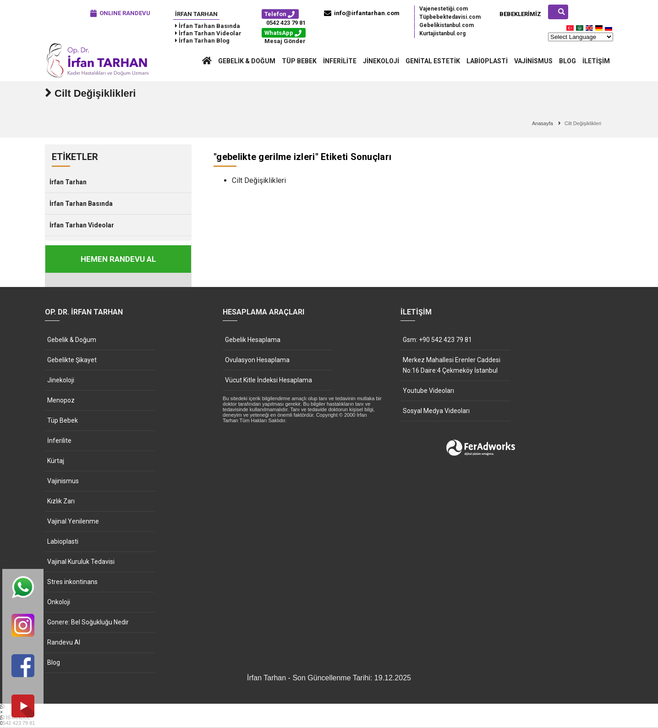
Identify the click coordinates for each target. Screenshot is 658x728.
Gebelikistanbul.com (446, 25)
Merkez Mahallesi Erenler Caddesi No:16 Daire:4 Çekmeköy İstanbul (451, 365)
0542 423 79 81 (286, 22)
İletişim (596, 61)
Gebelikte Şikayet (72, 360)
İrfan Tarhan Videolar (81, 225)
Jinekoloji (381, 61)
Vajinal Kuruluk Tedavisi (81, 561)
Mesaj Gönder (285, 41)
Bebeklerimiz (520, 14)
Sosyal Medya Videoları (436, 410)
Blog (567, 61)
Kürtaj (55, 460)
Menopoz (61, 400)
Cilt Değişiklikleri (259, 180)
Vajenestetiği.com (443, 9)
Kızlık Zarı (61, 501)
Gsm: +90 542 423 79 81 (437, 339)
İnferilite (339, 61)
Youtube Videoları (428, 390)
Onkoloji (58, 602)
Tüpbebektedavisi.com (450, 17)
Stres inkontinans (72, 581)
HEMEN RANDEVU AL (118, 259)
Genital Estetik (433, 61)
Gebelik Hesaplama (252, 339)
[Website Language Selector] (580, 37)
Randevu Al (63, 642)
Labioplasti (487, 61)
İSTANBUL (329, 720)
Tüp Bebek (299, 61)
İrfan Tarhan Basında (81, 203)
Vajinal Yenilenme (73, 521)
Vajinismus (533, 61)
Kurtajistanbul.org (442, 33)
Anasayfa (542, 123)
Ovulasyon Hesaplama (257, 360)
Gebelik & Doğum (246, 61)
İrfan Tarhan (196, 14)
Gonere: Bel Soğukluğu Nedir (88, 622)
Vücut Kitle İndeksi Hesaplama (268, 380)
